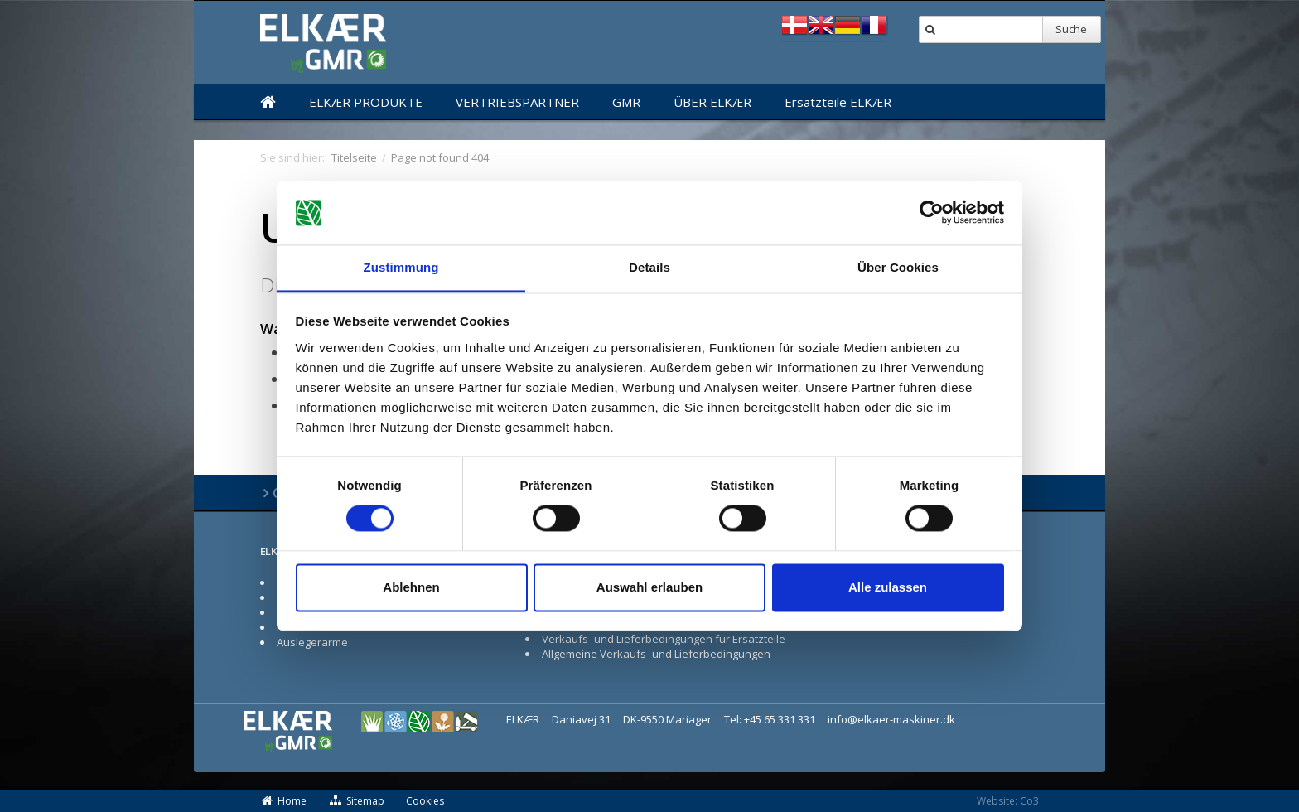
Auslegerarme (312, 642)
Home (283, 801)
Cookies (425, 801)
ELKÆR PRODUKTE (366, 102)
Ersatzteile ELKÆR (838, 102)
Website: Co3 (1008, 801)
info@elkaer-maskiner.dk (891, 719)
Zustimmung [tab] (401, 267)
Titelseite (354, 157)
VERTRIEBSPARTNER (517, 102)
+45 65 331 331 (779, 719)
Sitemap (356, 801)
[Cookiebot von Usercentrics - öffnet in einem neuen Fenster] (931, 213)
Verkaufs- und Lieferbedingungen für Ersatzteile (663, 638)
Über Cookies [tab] (898, 267)
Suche (1071, 29)
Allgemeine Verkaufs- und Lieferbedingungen (656, 653)
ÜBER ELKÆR (712, 102)
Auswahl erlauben (649, 587)
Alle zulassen (887, 587)
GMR (626, 102)
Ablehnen (411, 587)
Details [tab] (649, 267)
